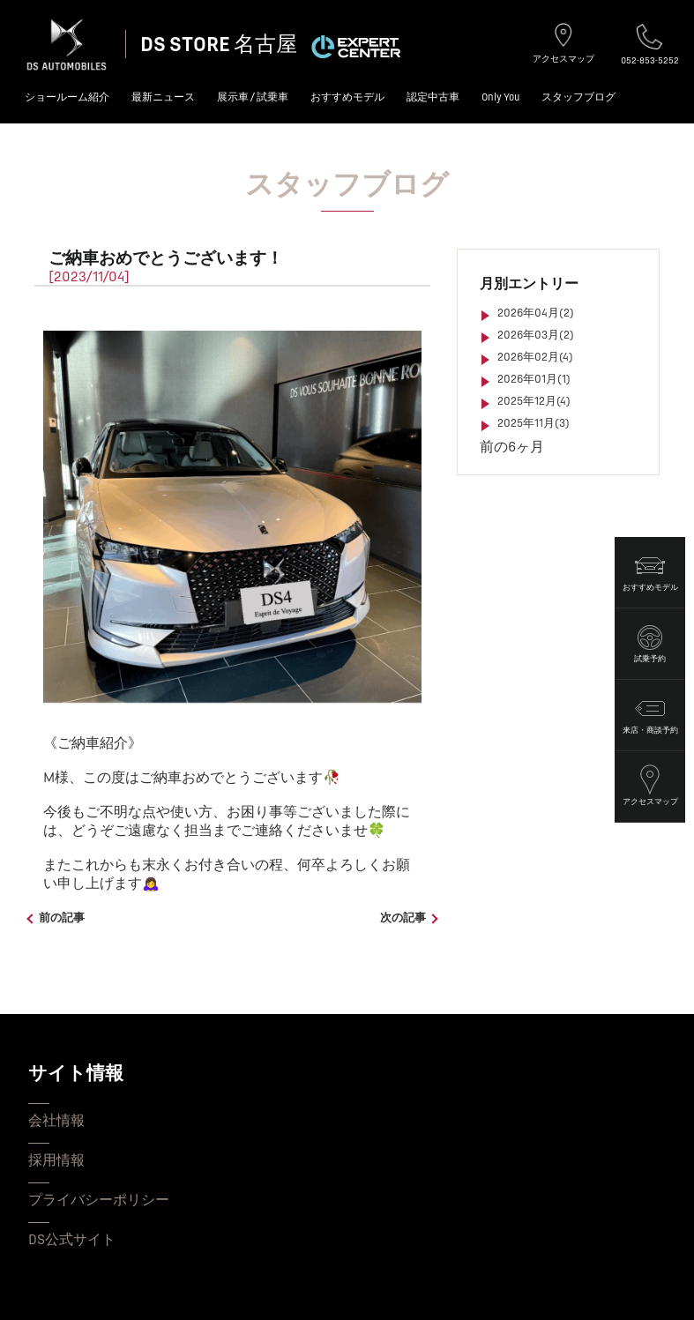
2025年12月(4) (534, 401)
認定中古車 (433, 97)
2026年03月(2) (535, 335)
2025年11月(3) (533, 423)
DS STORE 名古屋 (218, 45)
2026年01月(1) (534, 379)
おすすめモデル (347, 97)
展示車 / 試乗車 (252, 97)
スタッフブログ (578, 97)
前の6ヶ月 (512, 447)
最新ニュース (163, 97)
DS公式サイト (72, 1240)
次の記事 (403, 918)
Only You (500, 97)
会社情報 (56, 1121)
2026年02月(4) (535, 357)
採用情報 (56, 1160)
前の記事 (62, 918)
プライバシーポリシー (98, 1200)
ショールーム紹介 (67, 97)
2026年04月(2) (535, 313)
